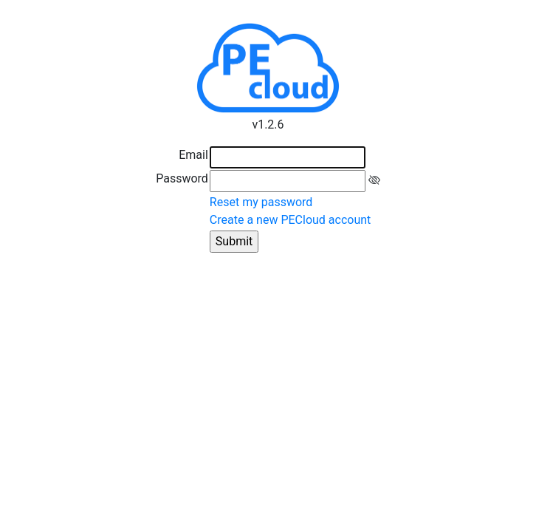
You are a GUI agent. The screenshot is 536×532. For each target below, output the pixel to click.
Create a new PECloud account (290, 220)
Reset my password (261, 202)
